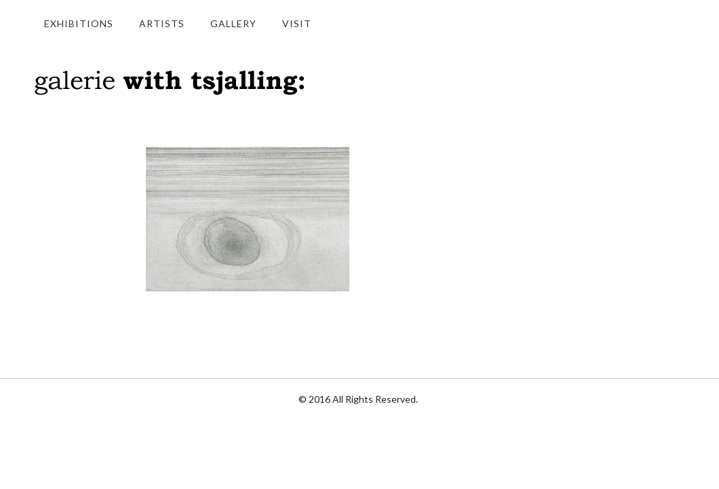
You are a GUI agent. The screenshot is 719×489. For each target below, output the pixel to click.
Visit (296, 23)
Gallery (233, 23)
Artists (161, 23)
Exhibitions (78, 23)
